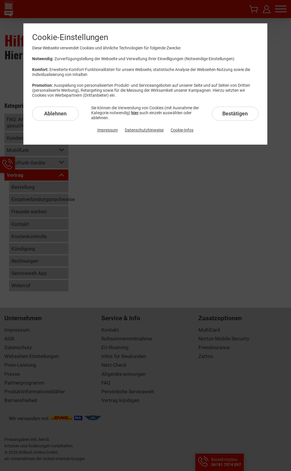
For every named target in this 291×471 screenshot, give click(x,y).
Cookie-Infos (182, 130)
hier (134, 112)
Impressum (107, 130)
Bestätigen (235, 113)
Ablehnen (55, 113)
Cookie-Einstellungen (70, 37)
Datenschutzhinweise (144, 130)
